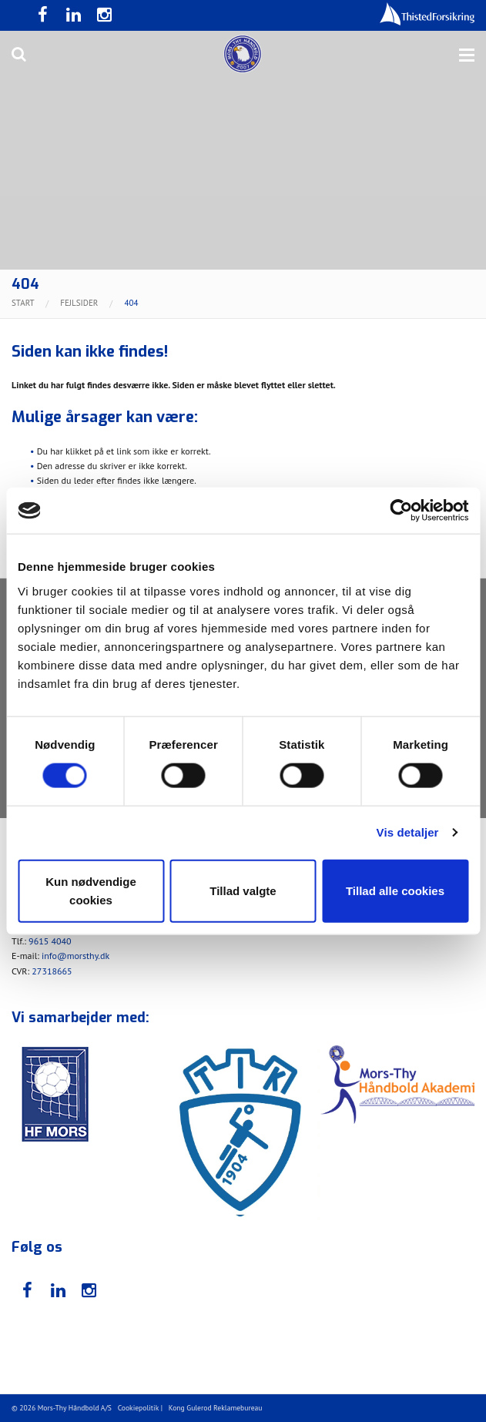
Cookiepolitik (138, 1408)
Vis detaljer (408, 832)
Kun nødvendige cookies (90, 890)
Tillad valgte (242, 890)
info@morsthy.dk (75, 955)
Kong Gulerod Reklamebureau (216, 1408)
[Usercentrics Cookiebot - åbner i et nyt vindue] (400, 510)
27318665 (52, 971)
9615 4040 (50, 941)
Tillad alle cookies (395, 890)
